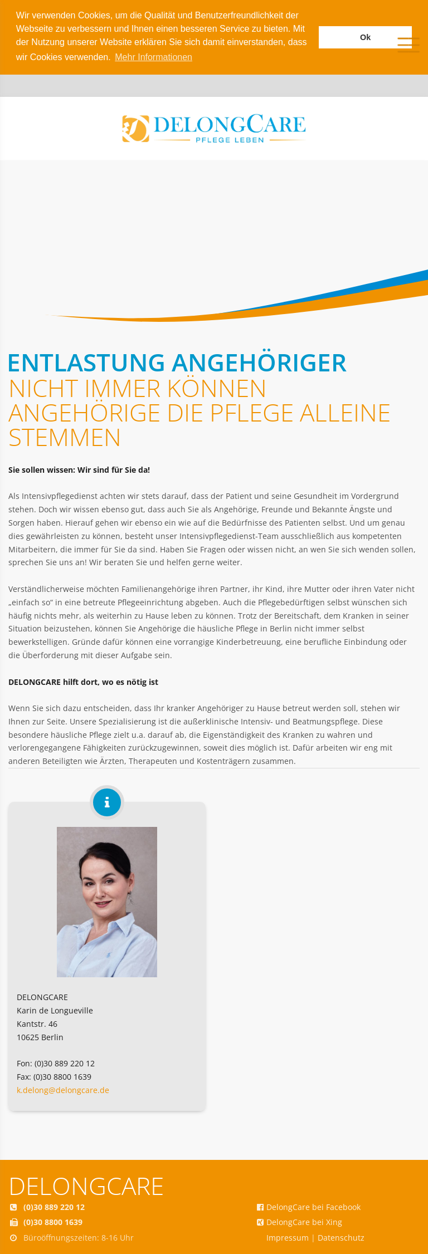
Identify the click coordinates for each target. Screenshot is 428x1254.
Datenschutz (341, 1237)
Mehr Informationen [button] (153, 57)
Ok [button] (365, 37)
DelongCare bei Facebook (313, 1207)
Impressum (287, 1237)
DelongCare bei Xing (304, 1222)
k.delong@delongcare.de (63, 1090)
